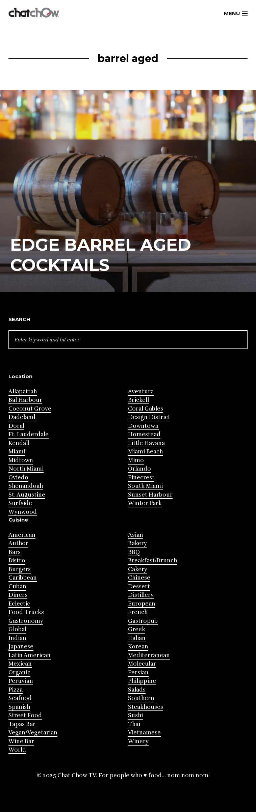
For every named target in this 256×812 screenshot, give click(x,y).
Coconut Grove (29, 408)
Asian (135, 534)
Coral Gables (145, 408)
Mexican (20, 663)
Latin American (29, 655)
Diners (17, 594)
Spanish (19, 706)
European (141, 603)
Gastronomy (25, 620)
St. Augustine (26, 494)
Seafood (20, 698)
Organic (19, 672)
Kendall (18, 443)
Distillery (141, 594)
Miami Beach (145, 451)
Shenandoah (25, 485)
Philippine (142, 680)
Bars (14, 552)
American (21, 534)
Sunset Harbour (150, 494)
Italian (137, 638)
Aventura (141, 391)
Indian (17, 638)
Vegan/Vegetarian (32, 732)
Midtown (20, 460)
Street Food (25, 715)
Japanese (20, 646)
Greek (136, 629)
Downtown (143, 425)
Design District (149, 417)
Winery (138, 741)
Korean (138, 646)
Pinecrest (141, 477)
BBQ (134, 552)
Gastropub (143, 620)
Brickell (138, 399)
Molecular (142, 663)
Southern (141, 698)
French (138, 612)
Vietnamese (144, 732)
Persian (138, 672)
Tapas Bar (21, 724)
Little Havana (146, 443)
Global (17, 629)
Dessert (139, 586)
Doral (16, 425)
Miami (16, 451)
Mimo (136, 460)
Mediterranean (149, 655)
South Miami (145, 485)
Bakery (137, 543)
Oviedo (18, 477)
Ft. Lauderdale (28, 434)
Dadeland (21, 417)
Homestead (144, 434)
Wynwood (22, 511)
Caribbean (22, 577)
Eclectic (19, 603)
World (17, 749)
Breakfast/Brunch (152, 560)
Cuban (17, 586)
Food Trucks (26, 612)
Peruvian (20, 680)
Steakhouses (145, 706)
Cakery (137, 569)
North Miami (26, 468)
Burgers (19, 569)
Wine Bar (21, 741)
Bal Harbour (25, 399)
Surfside (20, 503)
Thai (134, 724)
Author (18, 543)
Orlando (139, 468)
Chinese (139, 577)
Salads (137, 689)
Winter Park (145, 503)
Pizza (15, 689)
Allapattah (22, 391)
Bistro (16, 560)
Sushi (135, 715)
